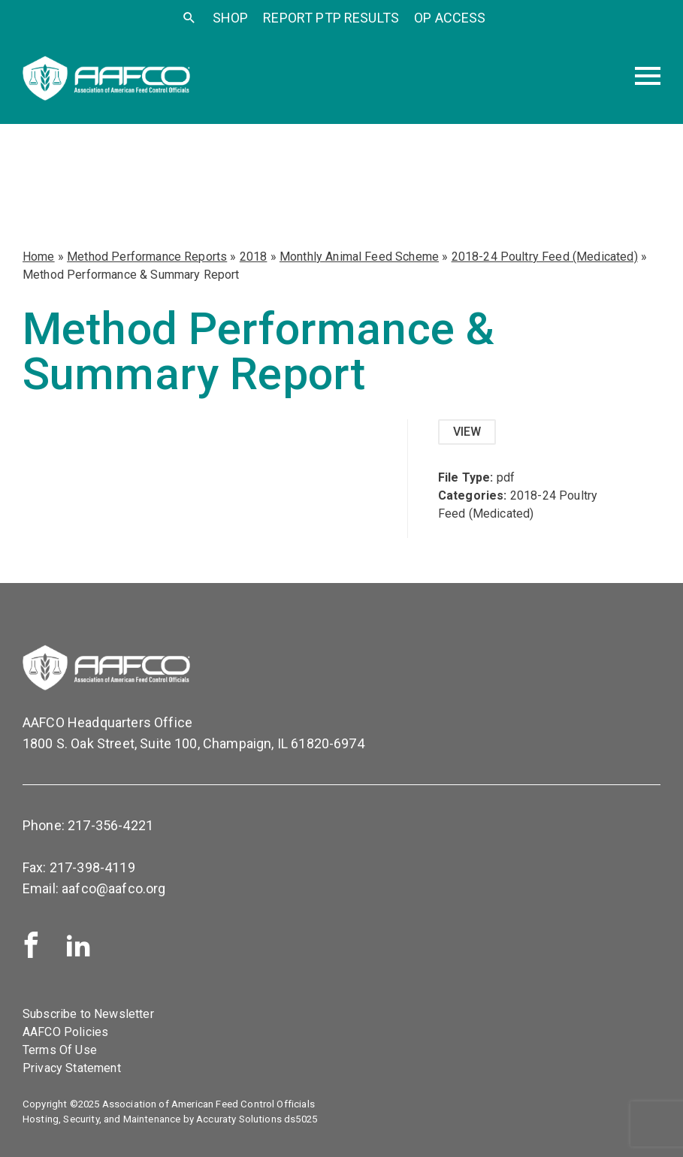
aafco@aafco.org (113, 888)
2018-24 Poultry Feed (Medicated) (545, 256)
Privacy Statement (72, 1068)
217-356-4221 (110, 825)
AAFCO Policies (65, 1032)
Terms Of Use (60, 1050)
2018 (253, 256)
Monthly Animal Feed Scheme (359, 256)
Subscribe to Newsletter (88, 1014)
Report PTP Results (331, 18)
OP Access (449, 18)
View (467, 431)
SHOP (231, 18)
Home (39, 256)
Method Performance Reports (147, 256)
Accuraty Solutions (239, 1119)
